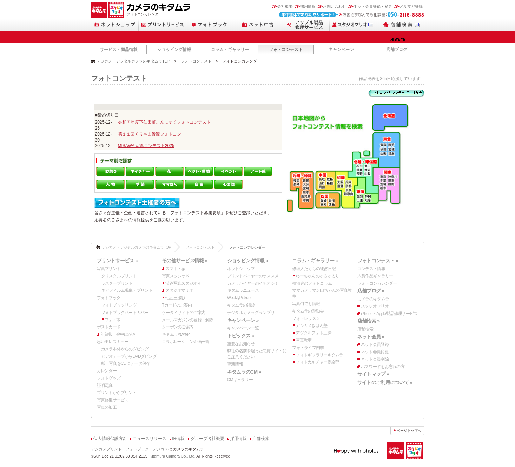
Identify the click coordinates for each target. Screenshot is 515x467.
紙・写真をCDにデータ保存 (125, 363)
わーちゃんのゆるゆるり (317, 276)
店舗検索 (365, 329)
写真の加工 (107, 407)
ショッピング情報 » (247, 260)
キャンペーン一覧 (243, 327)
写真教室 (303, 340)
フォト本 (112, 319)
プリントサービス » (117, 260)
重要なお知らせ (241, 343)
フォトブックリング (119, 305)
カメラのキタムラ (373, 298)
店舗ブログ (396, 49)
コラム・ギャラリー (230, 49)
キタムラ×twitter (175, 334)
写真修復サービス (112, 399)
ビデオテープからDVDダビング (129, 356)
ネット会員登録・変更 (373, 6)
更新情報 (235, 364)
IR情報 (178, 438)
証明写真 (105, 385)
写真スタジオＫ (176, 276)
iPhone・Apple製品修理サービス (389, 313)
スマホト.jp (175, 268)
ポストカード (109, 326)
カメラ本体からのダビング (124, 349)
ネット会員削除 (375, 359)
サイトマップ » (373, 374)
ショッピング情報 (174, 49)
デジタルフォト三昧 (313, 332)
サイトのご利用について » (384, 382)
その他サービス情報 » (184, 260)
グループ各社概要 (207, 438)
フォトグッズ (109, 378)
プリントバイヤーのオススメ (253, 276)
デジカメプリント (106, 449)
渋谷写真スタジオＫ (183, 283)
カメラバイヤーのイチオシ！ (253, 283)
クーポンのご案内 (177, 326)
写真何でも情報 (306, 303)
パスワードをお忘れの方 (382, 366)
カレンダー (107, 370)
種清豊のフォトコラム (312, 283)
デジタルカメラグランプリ (251, 312)
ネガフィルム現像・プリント (127, 290)
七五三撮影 (175, 297)
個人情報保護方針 (110, 438)
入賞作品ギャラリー (375, 276)
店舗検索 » (368, 321)
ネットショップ (241, 268)
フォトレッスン (306, 318)
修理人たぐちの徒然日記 (314, 268)
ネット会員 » (370, 337)
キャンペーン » (243, 320)
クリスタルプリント (119, 276)
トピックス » (240, 335)
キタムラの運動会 (308, 311)
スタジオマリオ (179, 290)
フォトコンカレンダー (377, 283)
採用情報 (308, 6)
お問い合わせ (334, 6)
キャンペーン (341, 49)
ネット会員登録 (375, 344)
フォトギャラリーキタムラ (319, 355)
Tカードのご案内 (177, 305)
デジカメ (160, 449)
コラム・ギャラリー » (315, 260)
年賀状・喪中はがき (118, 334)
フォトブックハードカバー (124, 312)
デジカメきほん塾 (311, 325)
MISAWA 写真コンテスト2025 (146, 145)
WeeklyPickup (239, 297)
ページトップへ (409, 431)
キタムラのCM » (244, 372)
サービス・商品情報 (119, 49)
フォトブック (109, 297)
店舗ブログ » (370, 291)
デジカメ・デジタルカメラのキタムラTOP (133, 61)
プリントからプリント (117, 392)
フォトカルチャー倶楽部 (317, 362)
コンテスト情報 (371, 268)
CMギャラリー (240, 379)
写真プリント (109, 268)
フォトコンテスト (286, 49)
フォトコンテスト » (377, 260)
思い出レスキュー (112, 341)
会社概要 (285, 6)
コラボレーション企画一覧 (185, 341)
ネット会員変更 (375, 351)
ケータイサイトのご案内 (183, 312)
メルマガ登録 (411, 6)
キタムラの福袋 (241, 305)
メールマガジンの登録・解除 (187, 319)
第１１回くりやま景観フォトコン (149, 134)
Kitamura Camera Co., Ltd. (173, 456)
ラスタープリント (117, 283)
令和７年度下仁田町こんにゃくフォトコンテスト (164, 122)
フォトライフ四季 (308, 347)
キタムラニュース (243, 290)
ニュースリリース (149, 438)
